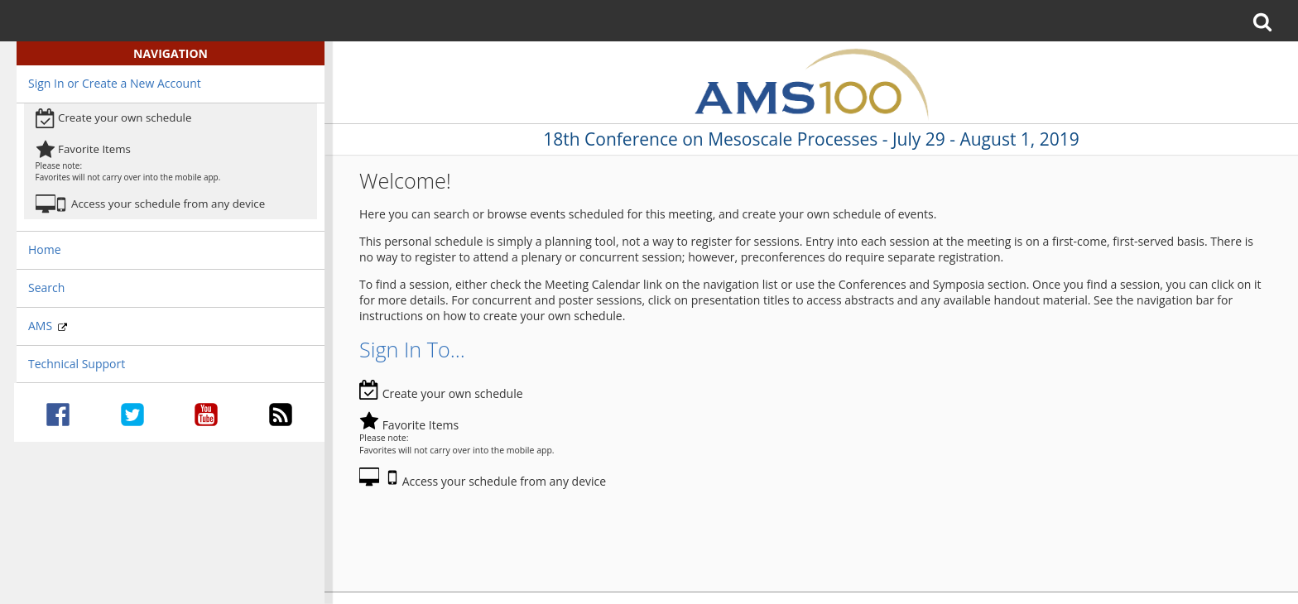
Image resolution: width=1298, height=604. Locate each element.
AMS (47, 325)
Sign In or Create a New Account (114, 83)
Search (46, 287)
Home (44, 249)
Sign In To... (412, 349)
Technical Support (76, 364)
